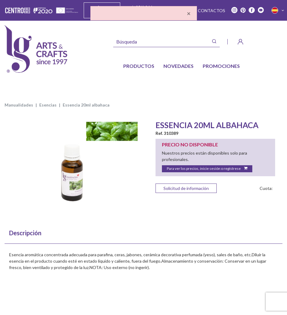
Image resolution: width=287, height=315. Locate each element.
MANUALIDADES (19, 104)
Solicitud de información (186, 188)
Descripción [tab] (25, 232)
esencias (48, 104)
